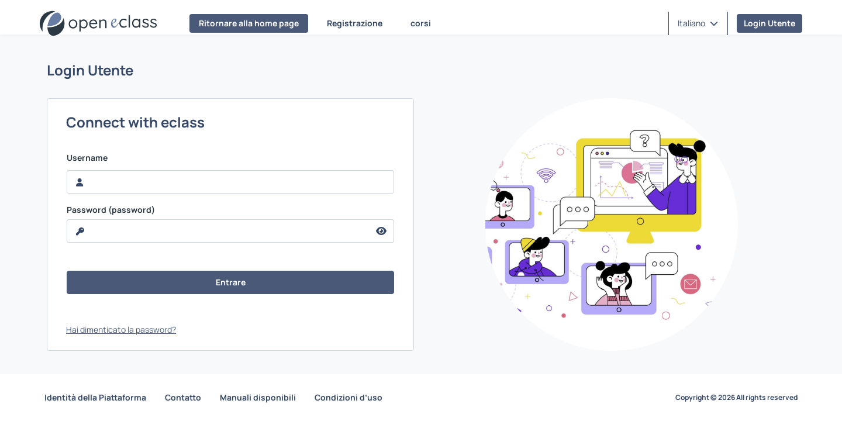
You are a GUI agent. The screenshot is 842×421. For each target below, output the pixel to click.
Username (87, 158)
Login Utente (769, 23)
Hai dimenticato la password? (121, 329)
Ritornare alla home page (249, 23)
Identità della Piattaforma (95, 397)
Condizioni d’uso (348, 397)
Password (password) (111, 210)
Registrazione (354, 23)
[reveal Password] (218, 231)
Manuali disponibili (258, 397)
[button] (698, 23)
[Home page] (98, 23)
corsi (420, 23)
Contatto (183, 397)
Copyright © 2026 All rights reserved (736, 397)
